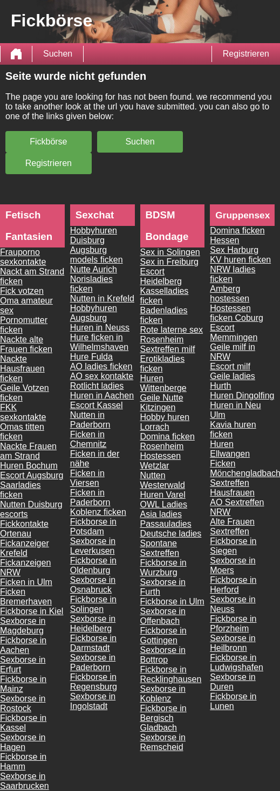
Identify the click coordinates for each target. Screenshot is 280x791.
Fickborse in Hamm (23, 761)
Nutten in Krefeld (102, 298)
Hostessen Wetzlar (160, 460)
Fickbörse (48, 141)
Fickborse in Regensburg (93, 681)
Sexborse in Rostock (23, 703)
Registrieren (246, 53)
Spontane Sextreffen (160, 548)
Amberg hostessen (229, 293)
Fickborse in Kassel (23, 722)
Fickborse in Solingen (93, 604)
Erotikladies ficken (162, 363)
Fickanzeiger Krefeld (24, 548)
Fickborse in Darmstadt (93, 643)
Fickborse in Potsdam (93, 526)
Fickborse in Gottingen (163, 635)
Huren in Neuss (99, 327)
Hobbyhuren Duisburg (93, 235)
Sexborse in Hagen (23, 742)
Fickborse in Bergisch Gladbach (163, 718)
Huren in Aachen (102, 395)
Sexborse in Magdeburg (23, 625)
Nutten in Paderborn (90, 419)
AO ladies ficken (101, 366)
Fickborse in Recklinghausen (171, 674)
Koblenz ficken (98, 512)
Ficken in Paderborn (90, 497)
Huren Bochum (29, 465)
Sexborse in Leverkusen (93, 545)
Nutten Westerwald (162, 480)
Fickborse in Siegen (233, 545)
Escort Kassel (96, 405)
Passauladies (166, 523)
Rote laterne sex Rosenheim (171, 334)
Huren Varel (163, 494)
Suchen (57, 53)
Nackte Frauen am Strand (28, 451)
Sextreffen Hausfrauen (232, 487)
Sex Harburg (234, 250)
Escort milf (230, 366)
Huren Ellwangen (230, 448)
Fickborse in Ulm (172, 601)
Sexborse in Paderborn (93, 662)
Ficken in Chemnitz (88, 439)
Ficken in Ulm (26, 582)
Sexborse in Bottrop (163, 654)
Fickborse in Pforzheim (233, 623)
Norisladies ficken (91, 283)
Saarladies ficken (20, 489)
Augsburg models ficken (96, 254)
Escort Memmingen (233, 332)
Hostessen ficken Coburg (236, 313)
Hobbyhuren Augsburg (93, 313)
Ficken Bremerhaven (26, 596)
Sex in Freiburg (169, 261)
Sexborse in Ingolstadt (93, 701)
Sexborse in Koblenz (163, 693)
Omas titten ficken (22, 431)
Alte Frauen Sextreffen (232, 526)
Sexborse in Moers (233, 565)
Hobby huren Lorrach (165, 421)
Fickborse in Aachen (23, 645)
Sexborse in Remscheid (163, 742)
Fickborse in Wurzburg (163, 567)
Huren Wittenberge (163, 383)
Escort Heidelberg (161, 276)
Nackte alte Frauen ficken (26, 344)
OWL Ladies (163, 504)
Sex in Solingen (170, 252)
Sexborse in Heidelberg (93, 623)
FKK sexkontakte (23, 412)
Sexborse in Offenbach (163, 616)
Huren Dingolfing (242, 395)
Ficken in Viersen (87, 478)
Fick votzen (22, 290)
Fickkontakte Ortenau (24, 528)
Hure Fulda (91, 356)
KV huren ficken (240, 259)
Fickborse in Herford (233, 584)
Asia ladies (161, 514)
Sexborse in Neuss (233, 604)
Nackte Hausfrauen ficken (22, 368)
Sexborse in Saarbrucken (24, 781)
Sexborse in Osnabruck (93, 584)
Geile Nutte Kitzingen (161, 402)
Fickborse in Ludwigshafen (236, 662)
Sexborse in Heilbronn (233, 643)
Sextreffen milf (167, 349)
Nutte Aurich (93, 269)
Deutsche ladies (171, 533)
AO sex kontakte (101, 376)
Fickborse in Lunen (233, 701)
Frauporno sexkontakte (23, 256)
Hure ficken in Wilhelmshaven (99, 342)
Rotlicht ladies (97, 385)
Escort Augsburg (31, 475)
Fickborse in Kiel (31, 611)
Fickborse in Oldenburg (93, 565)
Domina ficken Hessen (237, 235)
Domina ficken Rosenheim (167, 441)
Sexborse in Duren (233, 681)
